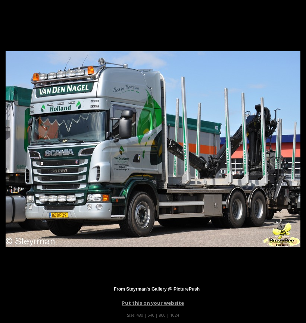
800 (162, 315)
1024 (174, 315)
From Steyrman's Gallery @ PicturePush (157, 289)
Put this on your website (153, 303)
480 (140, 315)
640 (151, 315)
